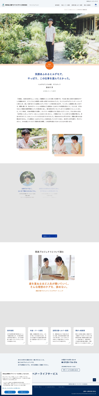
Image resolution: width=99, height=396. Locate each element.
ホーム (66, 9)
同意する (10, 392)
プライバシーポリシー (38, 386)
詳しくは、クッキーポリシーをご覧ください (11, 388)
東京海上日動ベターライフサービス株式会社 (78, 384)
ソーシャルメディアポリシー (50, 386)
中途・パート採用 (65, 5)
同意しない (23, 392)
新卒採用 (57, 5)
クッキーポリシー (62, 386)
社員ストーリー (72, 9)
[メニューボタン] (96, 5)
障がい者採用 (87, 5)
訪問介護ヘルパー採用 (77, 5)
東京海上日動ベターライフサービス (49, 374)
